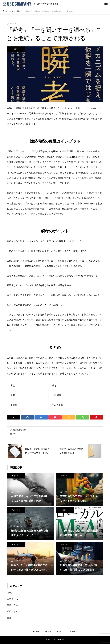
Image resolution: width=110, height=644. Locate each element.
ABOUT (47, 631)
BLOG (59, 631)
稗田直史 (22, 430)
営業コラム (65, 476)
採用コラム (12, 611)
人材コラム (16, 476)
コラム (10, 592)
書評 (16, 49)
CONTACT (72, 631)
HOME (36, 631)
